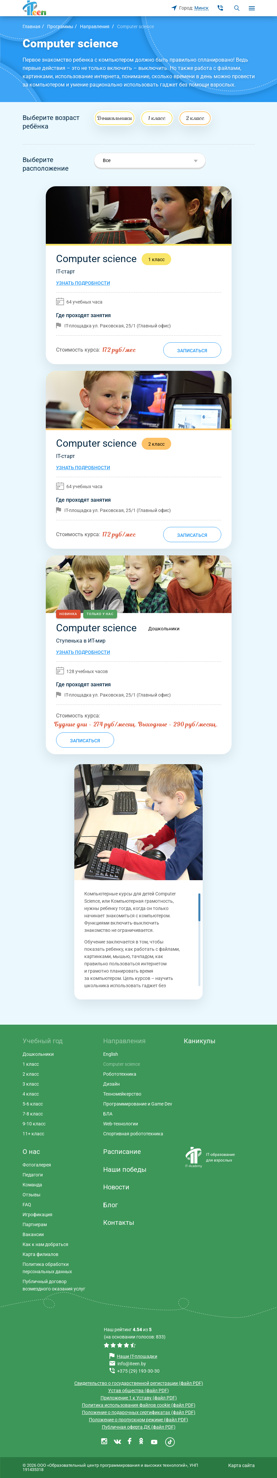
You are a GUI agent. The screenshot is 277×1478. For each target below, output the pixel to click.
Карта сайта (241, 1465)
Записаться (192, 350)
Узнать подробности (83, 283)
